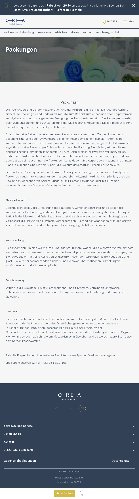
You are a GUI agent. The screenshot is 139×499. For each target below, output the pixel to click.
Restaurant (44, 32)
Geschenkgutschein (108, 32)
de (82, 408)
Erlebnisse (61, 32)
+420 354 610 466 (54, 362)
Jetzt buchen (64, 493)
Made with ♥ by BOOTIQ (69, 482)
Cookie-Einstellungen (69, 471)
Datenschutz (121, 461)
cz (57, 408)
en (69, 408)
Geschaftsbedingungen (20, 461)
